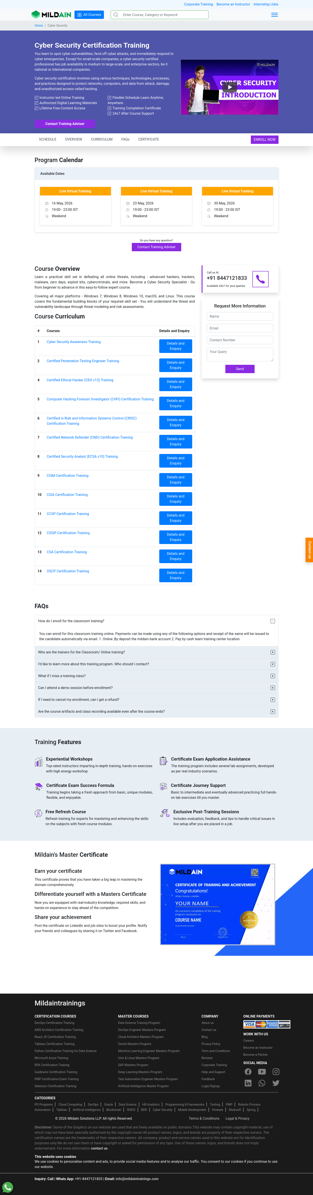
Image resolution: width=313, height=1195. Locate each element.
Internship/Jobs (266, 4)
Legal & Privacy (237, 1118)
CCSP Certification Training (68, 514)
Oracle (108, 1104)
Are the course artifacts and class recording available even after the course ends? (101, 711)
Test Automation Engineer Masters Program (148, 1079)
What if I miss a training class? (62, 676)
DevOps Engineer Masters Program (142, 1030)
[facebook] (248, 1072)
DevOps (93, 1104)
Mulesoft (235, 1110)
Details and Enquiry (176, 346)
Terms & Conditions (204, 1118)
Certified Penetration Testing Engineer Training (83, 361)
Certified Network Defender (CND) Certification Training (90, 437)
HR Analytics (151, 1104)
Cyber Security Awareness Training (74, 342)
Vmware (217, 1110)
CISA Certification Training (67, 495)
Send (240, 369)
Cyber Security (162, 1110)
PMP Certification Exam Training (57, 1079)
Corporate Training (198, 4)
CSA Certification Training (67, 552)
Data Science (127, 1104)
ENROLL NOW (264, 139)
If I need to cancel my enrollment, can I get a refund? (78, 700)
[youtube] (262, 1072)
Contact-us (310, 550)
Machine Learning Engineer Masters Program (149, 1051)
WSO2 (131, 1110)
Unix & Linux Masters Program (138, 1058)
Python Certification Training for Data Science (66, 1051)
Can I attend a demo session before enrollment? (75, 688)
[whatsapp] (262, 1083)
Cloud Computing (70, 1104)
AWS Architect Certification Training (59, 1030)
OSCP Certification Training (68, 571)
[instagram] (276, 1072)
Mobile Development (192, 1110)
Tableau (61, 1110)
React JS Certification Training (55, 1037)
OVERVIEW (73, 139)
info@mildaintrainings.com (137, 1179)
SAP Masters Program (133, 1065)
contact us (99, 1148)
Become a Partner (255, 1054)
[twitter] (276, 1083)
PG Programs (44, 1104)
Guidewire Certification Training (56, 1072)
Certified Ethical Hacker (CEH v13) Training (80, 380)
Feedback (208, 1079)
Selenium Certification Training (55, 1086)
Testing (215, 1104)
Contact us (209, 1030)
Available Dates (52, 174)
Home (39, 25)
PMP (229, 1104)
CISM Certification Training (68, 476)
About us (208, 1023)
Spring (251, 1110)
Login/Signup (211, 1086)
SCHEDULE (47, 139)
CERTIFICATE (148, 139)
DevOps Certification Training (54, 1023)
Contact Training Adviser (65, 124)
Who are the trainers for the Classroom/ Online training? (81, 652)
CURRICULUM (101, 139)
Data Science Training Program (139, 1023)
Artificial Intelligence (87, 1110)
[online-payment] (266, 1024)
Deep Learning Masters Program (140, 1072)
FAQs (125, 139)
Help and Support (213, 1072)
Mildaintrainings (60, 1003)
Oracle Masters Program (135, 1044)
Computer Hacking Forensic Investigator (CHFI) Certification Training (100, 399)
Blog (205, 1037)
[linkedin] (248, 1083)
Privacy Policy (211, 1044)
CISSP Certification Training (68, 533)
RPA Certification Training (52, 1065)
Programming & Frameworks (184, 1104)
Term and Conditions (216, 1051)
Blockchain (113, 1110)
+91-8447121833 (89, 1179)
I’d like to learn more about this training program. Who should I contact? (93, 664)
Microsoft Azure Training (51, 1058)
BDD (144, 1110)
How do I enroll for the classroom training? (71, 621)
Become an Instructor (233, 4)
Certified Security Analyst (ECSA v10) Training (82, 456)
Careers (248, 1040)
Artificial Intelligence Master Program (143, 1086)
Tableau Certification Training (55, 1044)
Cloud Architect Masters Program (141, 1037)
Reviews (207, 1058)
